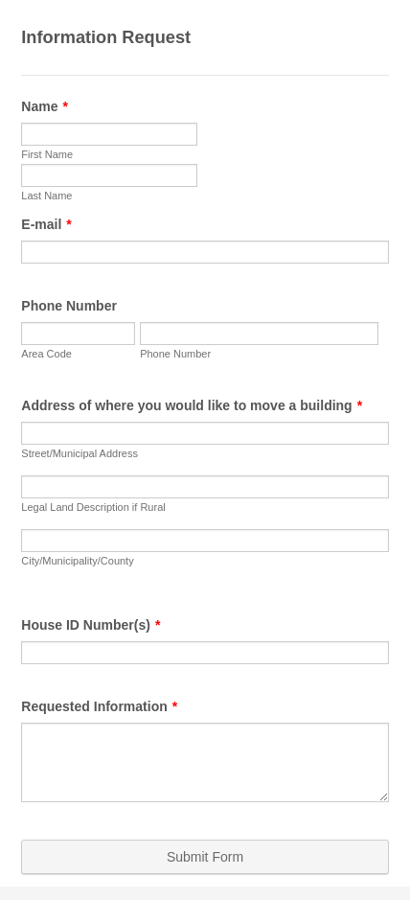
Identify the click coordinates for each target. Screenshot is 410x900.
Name (44, 106)
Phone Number (69, 305)
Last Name (46, 195)
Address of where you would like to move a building (191, 405)
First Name (47, 154)
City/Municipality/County (77, 560)
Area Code (46, 353)
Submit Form (205, 857)
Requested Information (99, 706)
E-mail (46, 224)
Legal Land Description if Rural (93, 507)
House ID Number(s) (90, 625)
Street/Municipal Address (79, 453)
